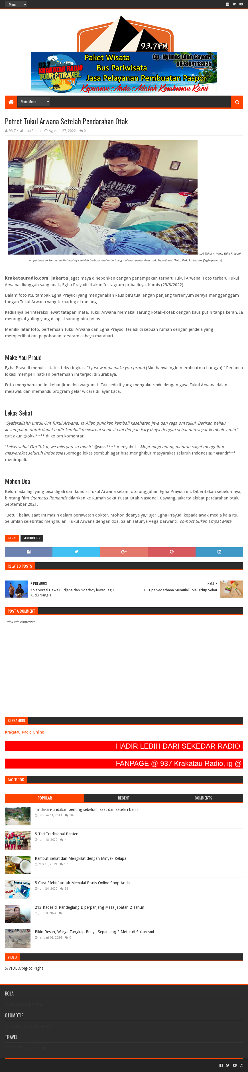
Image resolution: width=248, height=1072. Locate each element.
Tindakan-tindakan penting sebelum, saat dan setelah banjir (87, 809)
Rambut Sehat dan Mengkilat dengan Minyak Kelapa (80, 858)
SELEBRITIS (31, 538)
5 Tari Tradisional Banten (56, 834)
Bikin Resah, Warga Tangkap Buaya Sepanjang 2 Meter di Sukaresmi (94, 932)
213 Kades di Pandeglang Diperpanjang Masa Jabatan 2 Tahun (89, 907)
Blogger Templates (69, 1065)
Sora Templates (36, 1065)
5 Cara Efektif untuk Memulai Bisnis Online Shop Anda (82, 883)
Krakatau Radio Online (24, 732)
